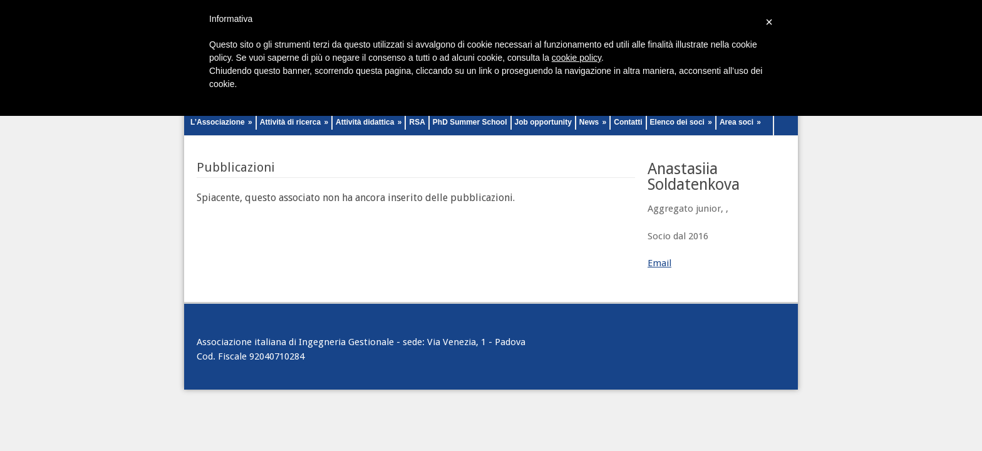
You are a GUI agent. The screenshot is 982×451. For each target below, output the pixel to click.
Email (659, 263)
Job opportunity (543, 122)
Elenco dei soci (681, 122)
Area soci (740, 122)
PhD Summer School (470, 122)
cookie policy (576, 58)
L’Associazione (221, 122)
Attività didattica (368, 122)
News (592, 122)
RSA (417, 122)
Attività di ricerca (294, 122)
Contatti (628, 122)
